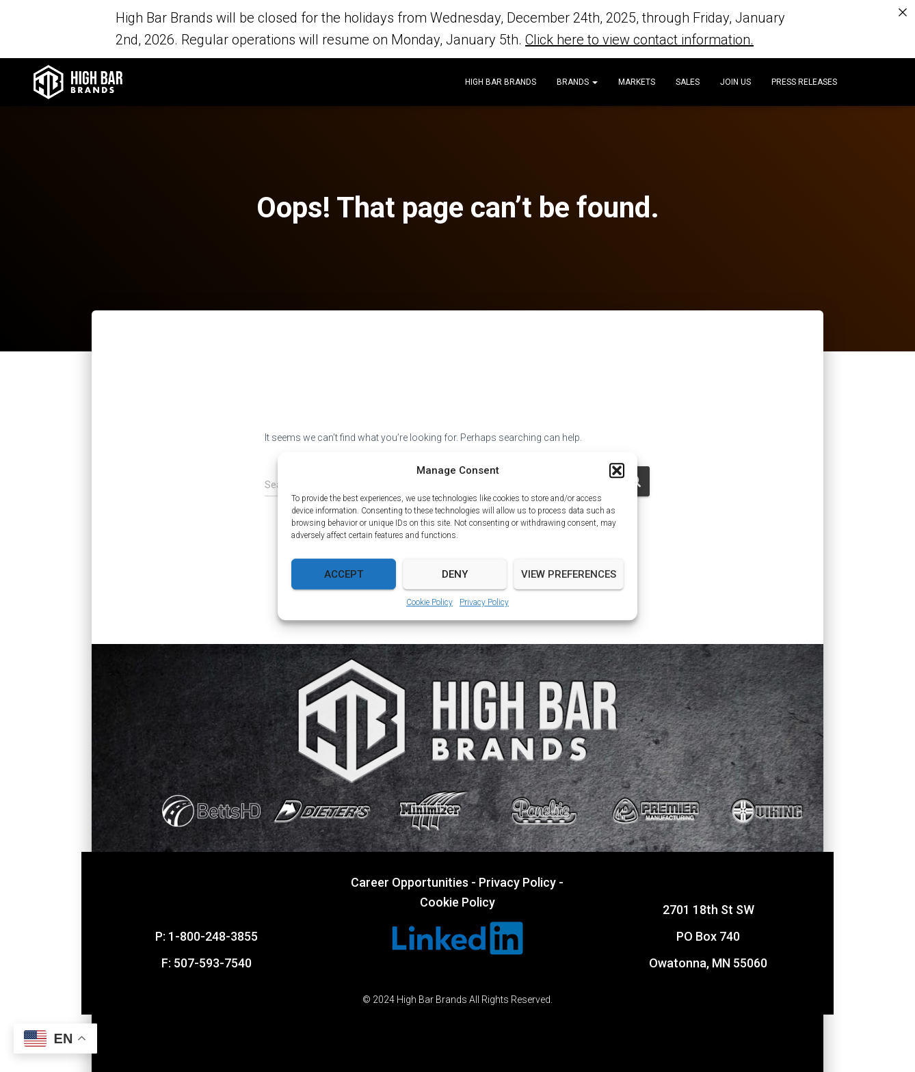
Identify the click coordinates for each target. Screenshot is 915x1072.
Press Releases (804, 82)
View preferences (568, 574)
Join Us (735, 82)
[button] (617, 470)
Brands (577, 82)
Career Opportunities (409, 881)
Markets (636, 82)
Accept (343, 574)
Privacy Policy (484, 602)
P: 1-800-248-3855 (206, 935)
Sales (688, 82)
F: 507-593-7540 (206, 962)
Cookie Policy (429, 602)
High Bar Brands (500, 82)
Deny (455, 574)
